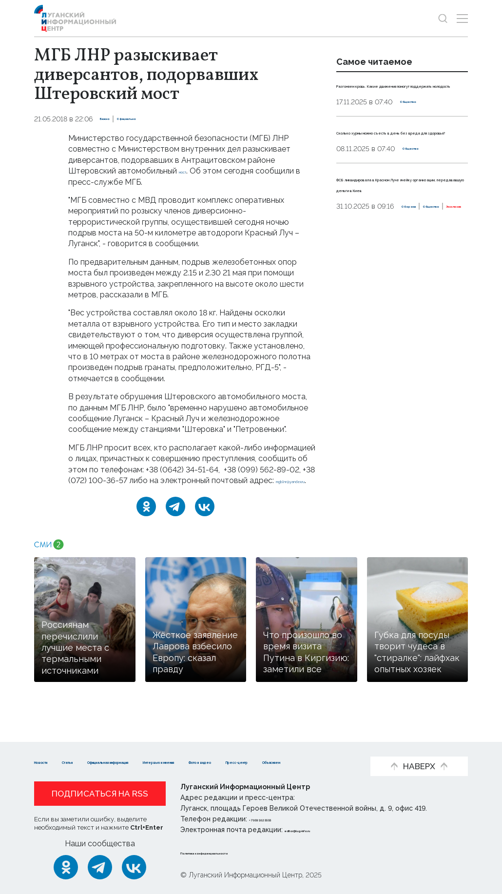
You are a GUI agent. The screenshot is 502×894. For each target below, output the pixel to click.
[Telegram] (175, 517)
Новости (51, 746)
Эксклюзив (438, 261)
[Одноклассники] (146, 517)
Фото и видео (62, 761)
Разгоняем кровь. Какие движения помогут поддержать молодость (387, 95)
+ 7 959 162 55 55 (276, 819)
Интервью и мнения (290, 746)
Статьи (97, 746)
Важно (112, 119)
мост (188, 170)
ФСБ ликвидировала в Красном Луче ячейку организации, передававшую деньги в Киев (401, 221)
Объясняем (197, 761)
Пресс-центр (132, 761)
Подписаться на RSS (100, 793)
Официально (153, 119)
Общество (418, 123)
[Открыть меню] (462, 18)
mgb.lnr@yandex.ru (102, 491)
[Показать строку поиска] (442, 18)
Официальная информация (180, 746)
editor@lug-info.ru (318, 830)
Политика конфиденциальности (239, 852)
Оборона (352, 261)
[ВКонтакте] (204, 517)
